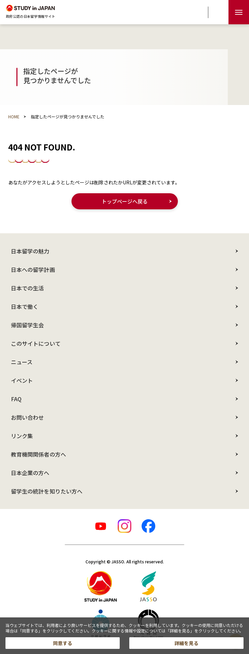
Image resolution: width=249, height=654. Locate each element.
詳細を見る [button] (186, 643)
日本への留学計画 (33, 269)
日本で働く (24, 306)
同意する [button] (62, 643)
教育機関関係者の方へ (38, 454)
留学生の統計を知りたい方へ (46, 491)
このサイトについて (36, 343)
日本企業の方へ (30, 473)
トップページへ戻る (125, 201)
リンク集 (22, 436)
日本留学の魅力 (30, 251)
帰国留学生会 (27, 325)
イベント (22, 380)
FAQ (16, 399)
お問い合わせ (27, 417)
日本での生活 (27, 288)
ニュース (21, 362)
